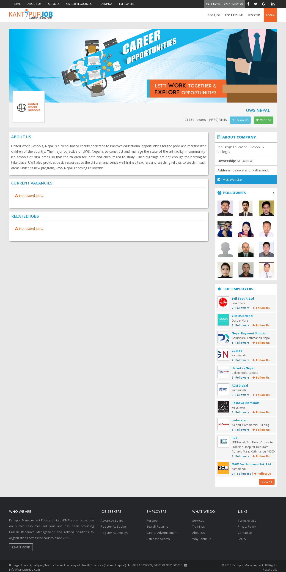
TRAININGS (105, 4)
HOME (17, 4)
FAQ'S (242, 536)
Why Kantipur (201, 536)
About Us (198, 530)
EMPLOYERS (126, 4)
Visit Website (229, 180)
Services (198, 518)
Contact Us (245, 530)
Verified (263, 120)
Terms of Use (247, 518)
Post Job (214, 15)
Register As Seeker (114, 524)
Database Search (158, 536)
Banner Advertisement (162, 530)
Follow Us (240, 120)
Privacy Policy (247, 524)
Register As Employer (115, 530)
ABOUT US (34, 4)
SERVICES (53, 4)
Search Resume (157, 524)
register (254, 15)
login (270, 15)
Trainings (198, 524)
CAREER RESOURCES (78, 4)
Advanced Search (113, 518)
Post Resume (234, 15)
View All (267, 480)
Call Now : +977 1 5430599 (224, 4)
